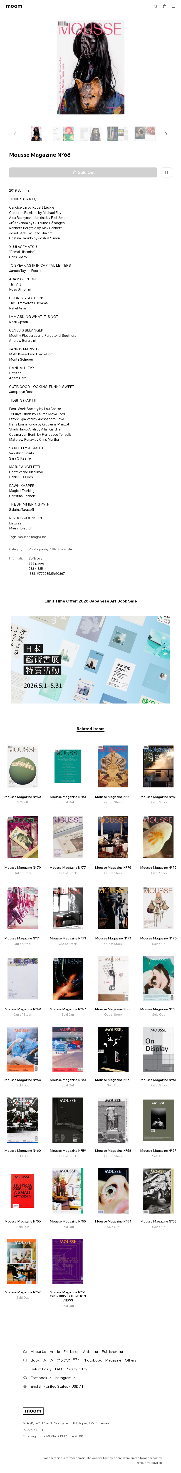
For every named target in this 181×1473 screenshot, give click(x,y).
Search (155, 6)
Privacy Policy (76, 1369)
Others (130, 1360)
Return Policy (41, 1369)
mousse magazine (32, 537)
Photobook (92, 1360)
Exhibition (71, 1351)
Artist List (90, 1351)
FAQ (58, 1369)
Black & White (62, 549)
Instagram (65, 1378)
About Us (38, 1351)
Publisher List (112, 1351)
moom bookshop (14, 6)
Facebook (41, 1378)
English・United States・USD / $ (57, 1386)
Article (55, 1351)
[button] (166, 134)
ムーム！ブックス (61, 1360)
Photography (39, 549)
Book (35, 1360)
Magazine (113, 1360)
